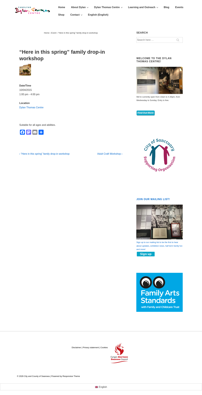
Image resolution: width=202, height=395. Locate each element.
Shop (61, 14)
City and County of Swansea (40, 376)
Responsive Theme (71, 376)
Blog (166, 7)
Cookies (104, 347)
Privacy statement (91, 347)
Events (179, 7)
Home (61, 7)
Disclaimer (76, 347)
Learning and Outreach (143, 7)
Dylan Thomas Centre (108, 7)
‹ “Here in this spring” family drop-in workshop (44, 153)
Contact (76, 14)
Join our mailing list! (153, 199)
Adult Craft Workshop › (109, 153)
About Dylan (80, 7)
